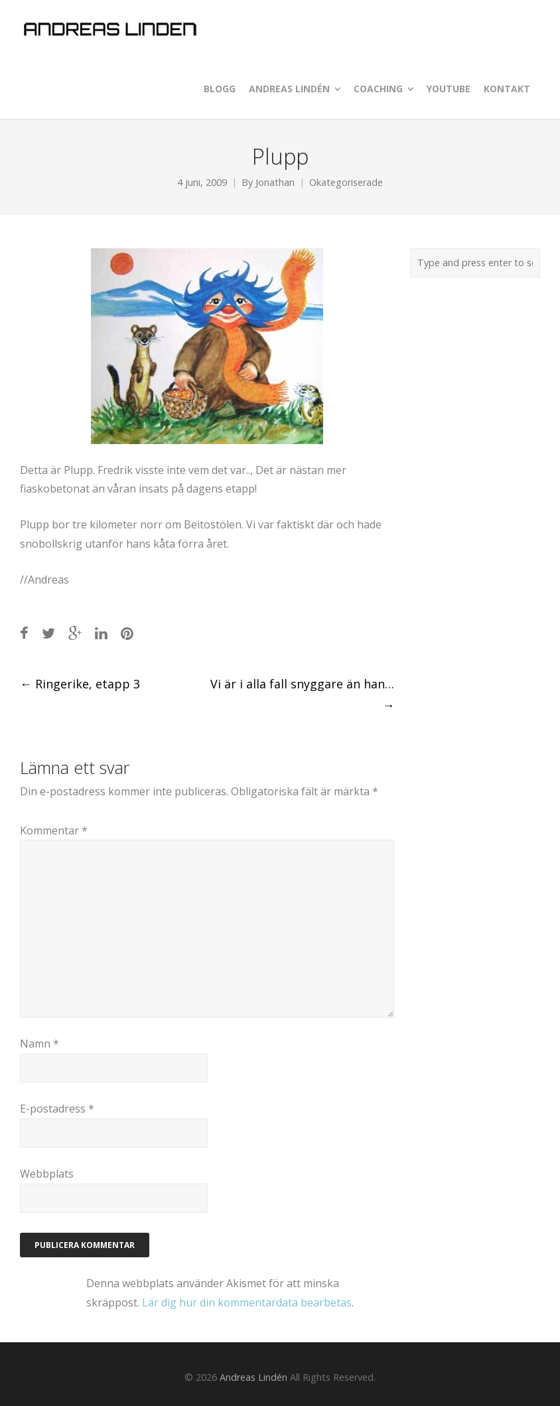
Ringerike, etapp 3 (80, 684)
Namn (39, 1043)
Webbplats (47, 1173)
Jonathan (275, 182)
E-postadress (57, 1108)
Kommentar (54, 830)
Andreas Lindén (253, 1377)
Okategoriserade (346, 182)
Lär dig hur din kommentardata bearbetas (247, 1302)
